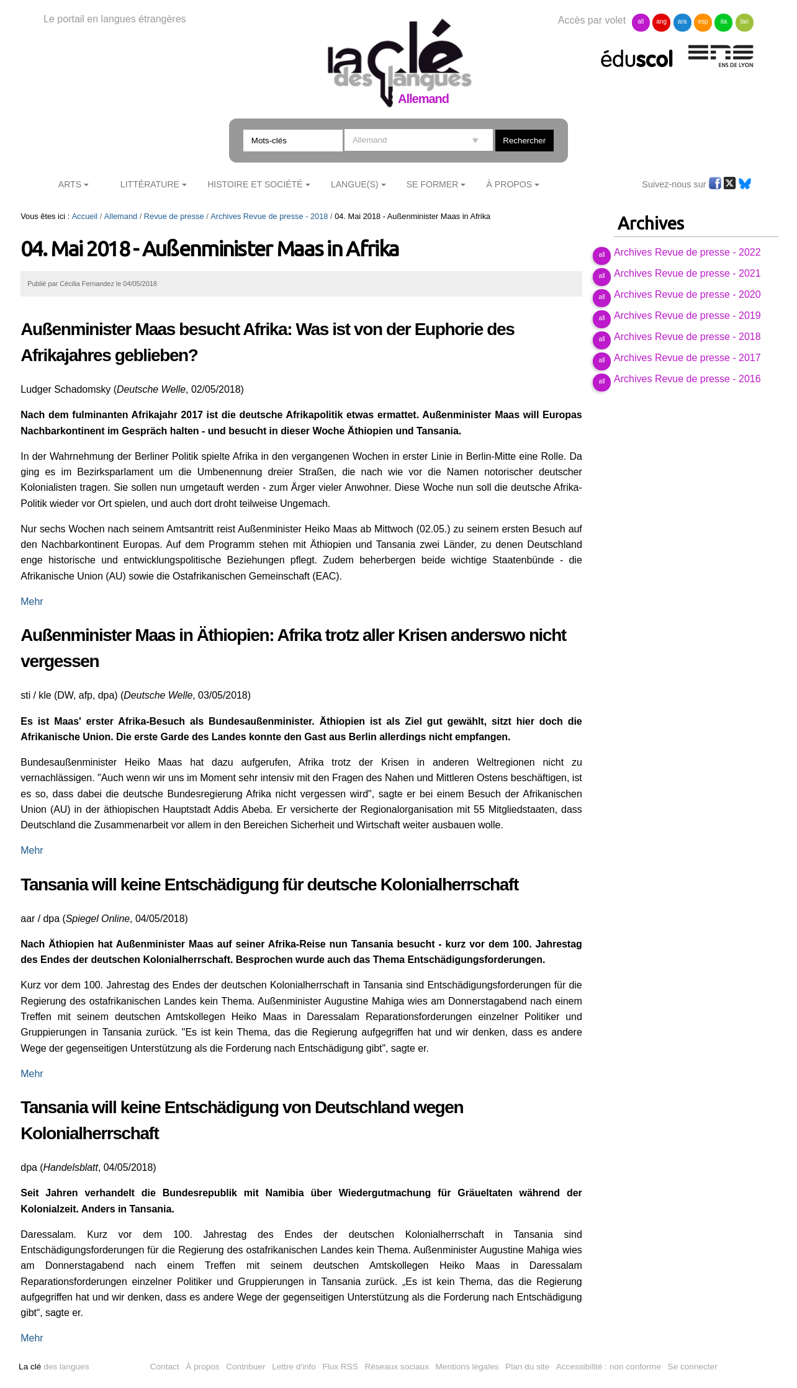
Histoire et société (255, 184)
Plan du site (527, 1366)
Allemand (120, 216)
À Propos (510, 184)
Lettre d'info (294, 1366)
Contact (164, 1366)
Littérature (149, 184)
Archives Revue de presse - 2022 (687, 252)
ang (661, 21)
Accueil (84, 216)
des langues (54, 1366)
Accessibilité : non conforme (608, 1366)
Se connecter (693, 1366)
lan (745, 21)
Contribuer (245, 1366)
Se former (433, 184)
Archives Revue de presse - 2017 (687, 357)
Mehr (31, 601)
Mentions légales (467, 1366)
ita (724, 21)
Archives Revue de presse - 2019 (687, 315)
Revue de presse (174, 216)
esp (703, 21)
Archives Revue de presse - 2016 (687, 379)
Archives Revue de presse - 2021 (687, 273)
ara (682, 21)
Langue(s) (355, 184)
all (640, 21)
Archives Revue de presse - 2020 (687, 294)
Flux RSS (340, 1366)
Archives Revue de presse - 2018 (269, 216)
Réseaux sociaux (396, 1366)
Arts (69, 184)
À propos (202, 1366)
